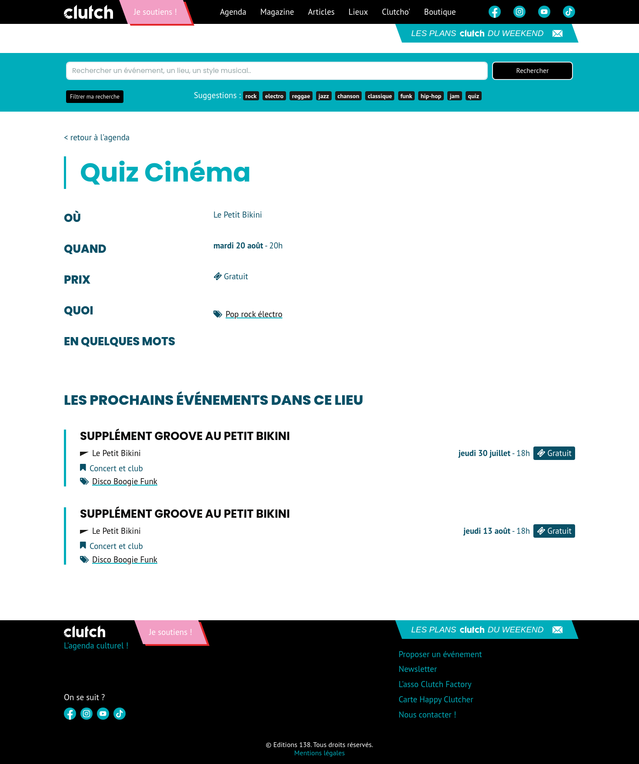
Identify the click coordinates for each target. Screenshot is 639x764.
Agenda (233, 12)
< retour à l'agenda (97, 138)
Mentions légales (319, 752)
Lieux (358, 12)
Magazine (277, 12)
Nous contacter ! (427, 714)
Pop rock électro (254, 314)
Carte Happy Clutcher (436, 699)
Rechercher (532, 70)
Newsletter (418, 669)
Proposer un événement (440, 654)
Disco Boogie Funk (124, 481)
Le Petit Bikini (116, 453)
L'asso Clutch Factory (435, 684)
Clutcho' (396, 12)
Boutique (440, 12)
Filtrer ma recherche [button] (95, 96)
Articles (321, 12)
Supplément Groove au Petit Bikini (185, 436)
